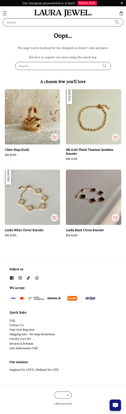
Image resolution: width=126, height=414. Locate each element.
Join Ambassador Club (24, 348)
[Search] (117, 22)
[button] (5, 13)
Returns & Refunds (21, 343)
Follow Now (87, 3)
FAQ (12, 320)
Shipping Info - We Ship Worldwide (32, 334)
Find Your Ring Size (22, 329)
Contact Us (16, 325)
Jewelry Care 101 (20, 339)
